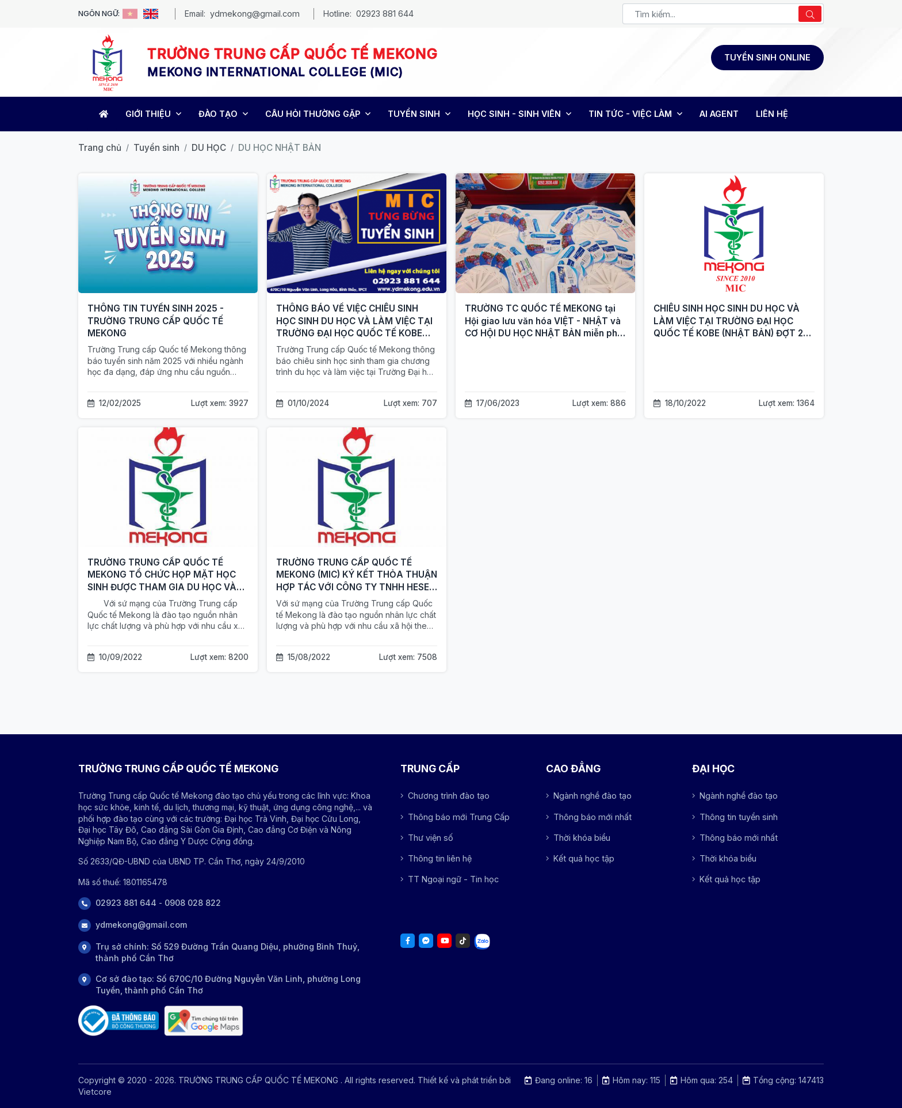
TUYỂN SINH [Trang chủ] (419, 114)
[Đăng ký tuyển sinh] (767, 57)
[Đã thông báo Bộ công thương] (118, 1020)
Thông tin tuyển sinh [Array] (735, 817)
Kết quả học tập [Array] (580, 858)
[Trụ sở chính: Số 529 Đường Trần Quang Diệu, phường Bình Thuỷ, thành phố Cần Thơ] (203, 1020)
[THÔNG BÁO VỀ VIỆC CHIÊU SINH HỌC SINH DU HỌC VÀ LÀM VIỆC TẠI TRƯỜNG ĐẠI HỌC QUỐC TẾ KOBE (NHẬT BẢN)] (356, 233)
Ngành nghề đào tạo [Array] (589, 795)
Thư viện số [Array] (426, 838)
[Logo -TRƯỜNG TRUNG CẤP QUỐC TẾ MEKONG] (107, 62)
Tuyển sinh (156, 147)
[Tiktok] (463, 941)
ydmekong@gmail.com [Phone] (141, 924)
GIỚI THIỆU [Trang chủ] (153, 114)
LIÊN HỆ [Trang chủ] (772, 114)
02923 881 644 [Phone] (125, 903)
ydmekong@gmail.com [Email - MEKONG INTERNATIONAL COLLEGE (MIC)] (255, 13)
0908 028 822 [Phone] (193, 903)
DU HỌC (209, 147)
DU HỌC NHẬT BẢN (279, 147)
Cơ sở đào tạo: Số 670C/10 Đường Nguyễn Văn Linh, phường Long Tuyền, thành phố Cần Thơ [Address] (228, 984)
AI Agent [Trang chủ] (719, 114)
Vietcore (95, 1091)
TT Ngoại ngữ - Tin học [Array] (449, 879)
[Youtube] (444, 941)
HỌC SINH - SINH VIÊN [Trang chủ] (519, 114)
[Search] (809, 14)
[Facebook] (407, 941)
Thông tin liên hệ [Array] (436, 858)
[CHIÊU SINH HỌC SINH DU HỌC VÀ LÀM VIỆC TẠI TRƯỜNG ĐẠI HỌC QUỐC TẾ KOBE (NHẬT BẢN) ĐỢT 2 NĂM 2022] (734, 233)
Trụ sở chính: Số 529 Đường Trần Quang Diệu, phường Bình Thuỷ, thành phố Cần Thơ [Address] (227, 952)
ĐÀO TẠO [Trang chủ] (223, 114)
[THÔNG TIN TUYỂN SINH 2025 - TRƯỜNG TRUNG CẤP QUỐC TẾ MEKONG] (168, 233)
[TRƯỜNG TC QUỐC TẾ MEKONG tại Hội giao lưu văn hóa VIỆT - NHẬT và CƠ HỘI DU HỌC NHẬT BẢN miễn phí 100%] (545, 233)
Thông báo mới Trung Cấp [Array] (455, 817)
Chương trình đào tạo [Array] (445, 795)
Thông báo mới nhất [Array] (589, 817)
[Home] (102, 114)
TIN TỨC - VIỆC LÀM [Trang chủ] (635, 114)
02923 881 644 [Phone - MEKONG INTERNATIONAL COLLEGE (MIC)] (385, 13)
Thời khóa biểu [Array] (578, 838)
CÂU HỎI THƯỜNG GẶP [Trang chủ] (317, 114)
